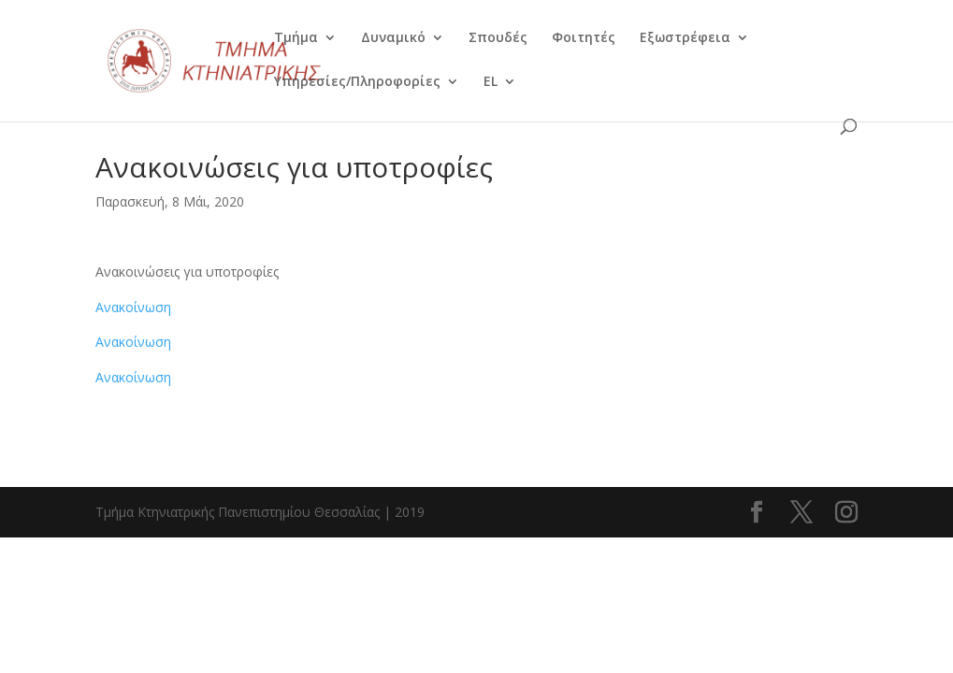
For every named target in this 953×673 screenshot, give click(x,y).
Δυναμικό (393, 38)
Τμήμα (296, 38)
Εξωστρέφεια (685, 38)
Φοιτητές (583, 38)
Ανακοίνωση (133, 307)
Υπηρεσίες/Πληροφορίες (357, 82)
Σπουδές (498, 38)
